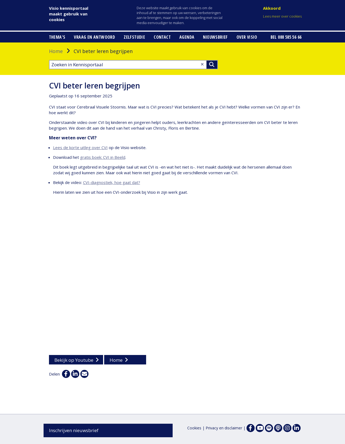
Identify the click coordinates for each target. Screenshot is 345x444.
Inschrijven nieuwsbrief (73, 430)
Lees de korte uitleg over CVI (80, 147)
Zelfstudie (134, 37)
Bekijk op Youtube (73, 360)
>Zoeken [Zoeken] (211, 65)
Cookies (194, 427)
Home (56, 51)
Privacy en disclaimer (224, 427)
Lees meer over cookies (282, 16)
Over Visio (246, 37)
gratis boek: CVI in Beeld (102, 157)
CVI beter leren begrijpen (94, 85)
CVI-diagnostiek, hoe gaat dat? (111, 182)
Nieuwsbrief (215, 37)
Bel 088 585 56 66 (286, 37)
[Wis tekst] (202, 64)
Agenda (186, 37)
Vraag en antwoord (94, 37)
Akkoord (272, 8)
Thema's (57, 37)
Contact (162, 37)
